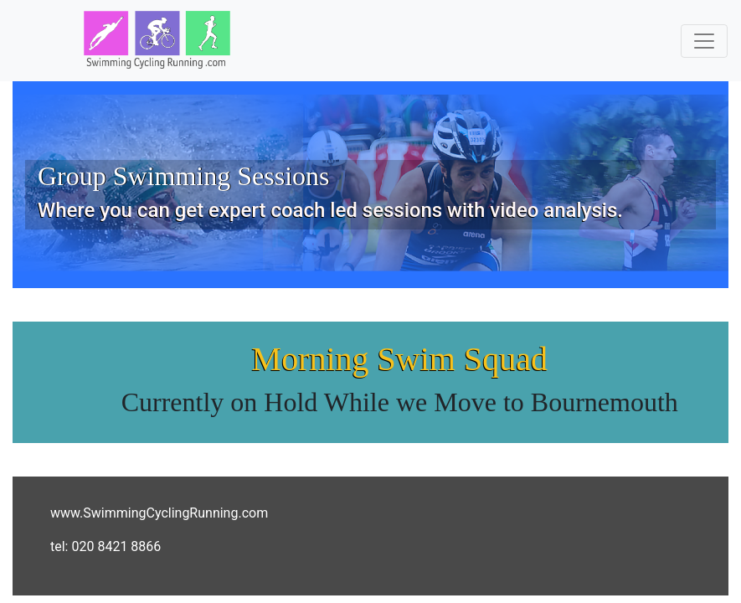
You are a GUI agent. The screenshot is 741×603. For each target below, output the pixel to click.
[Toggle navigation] (704, 41)
